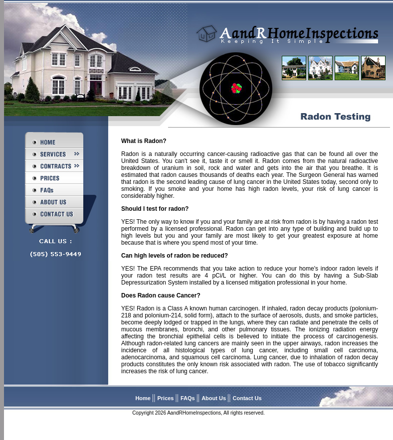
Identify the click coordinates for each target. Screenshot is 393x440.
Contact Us (247, 398)
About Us (214, 398)
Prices (166, 398)
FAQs (188, 398)
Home (143, 398)
